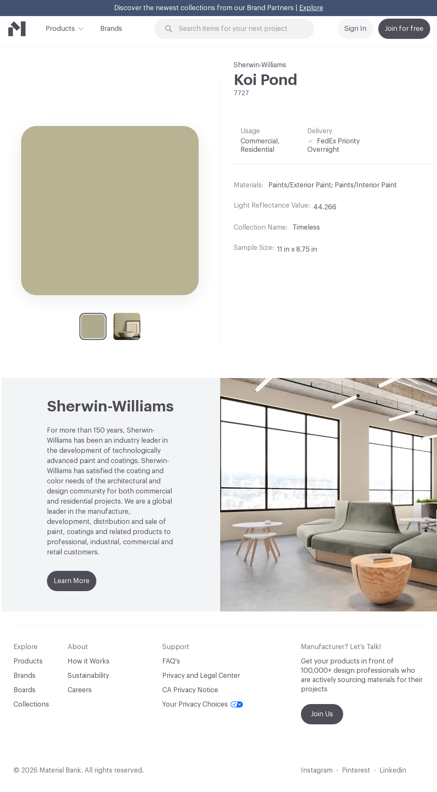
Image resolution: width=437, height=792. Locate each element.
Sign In (355, 28)
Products (60, 28)
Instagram (317, 770)
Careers (80, 690)
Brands (111, 28)
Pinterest (356, 770)
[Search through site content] (239, 29)
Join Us (322, 714)
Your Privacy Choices (202, 704)
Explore (311, 8)
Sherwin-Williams (260, 65)
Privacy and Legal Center (201, 675)
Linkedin (393, 770)
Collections (31, 704)
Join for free (404, 28)
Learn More (72, 581)
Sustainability (88, 675)
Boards (25, 690)
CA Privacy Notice (190, 690)
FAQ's (171, 661)
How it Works (88, 661)
